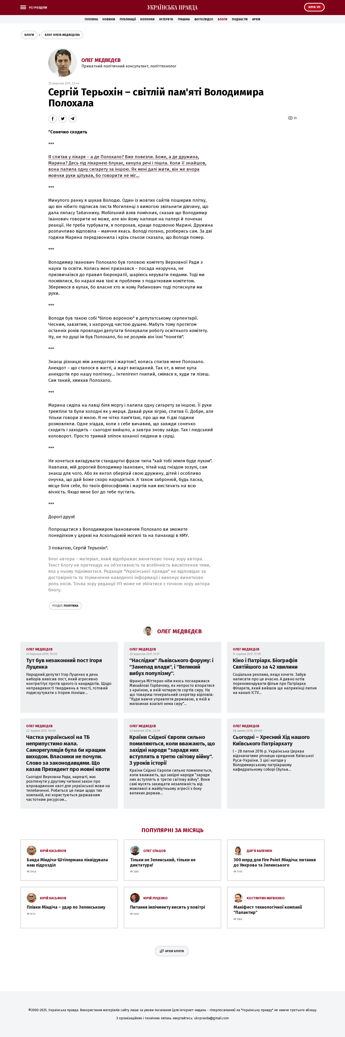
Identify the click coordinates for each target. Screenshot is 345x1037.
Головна (91, 19)
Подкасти (240, 19)
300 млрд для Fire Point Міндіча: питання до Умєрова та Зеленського (275, 862)
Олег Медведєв (101, 60)
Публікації (128, 19)
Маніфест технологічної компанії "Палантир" (268, 910)
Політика (65, 605)
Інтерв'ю (166, 19)
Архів (256, 19)
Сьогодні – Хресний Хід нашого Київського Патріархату (271, 740)
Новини (108, 19)
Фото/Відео (203, 19)
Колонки (147, 19)
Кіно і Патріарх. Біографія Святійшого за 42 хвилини (265, 663)
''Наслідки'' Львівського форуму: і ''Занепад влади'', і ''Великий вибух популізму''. (171, 667)
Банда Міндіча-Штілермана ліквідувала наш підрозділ (67, 862)
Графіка (184, 19)
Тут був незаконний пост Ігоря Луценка (64, 663)
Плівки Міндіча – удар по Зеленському (66, 907)
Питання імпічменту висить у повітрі (167, 907)
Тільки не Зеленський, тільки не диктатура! (162, 862)
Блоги (222, 19)
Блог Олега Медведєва (62, 35)
